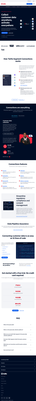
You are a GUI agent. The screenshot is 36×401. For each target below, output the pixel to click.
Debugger (22, 170)
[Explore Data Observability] (18, 229)
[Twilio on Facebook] (2, 398)
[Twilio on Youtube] (9, 398)
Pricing (29, 6)
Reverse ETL (5, 181)
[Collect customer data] (8, 134)
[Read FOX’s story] (6, 156)
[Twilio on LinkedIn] (7, 398)
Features (18, 6)
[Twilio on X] (4, 398)
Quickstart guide (5, 246)
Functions (5, 186)
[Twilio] (3, 4)
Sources (4, 170)
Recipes (3, 250)
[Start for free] (29, 4)
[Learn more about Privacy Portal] (21, 216)
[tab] (15, 116)
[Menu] (34, 4)
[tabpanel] (18, 139)
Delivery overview (24, 181)
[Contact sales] (11, 32)
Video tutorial (4, 252)
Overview (13, 6)
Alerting (22, 186)
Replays (22, 175)
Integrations (4, 248)
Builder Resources (24, 6)
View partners (28, 265)
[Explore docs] (21, 99)
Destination (5, 175)
